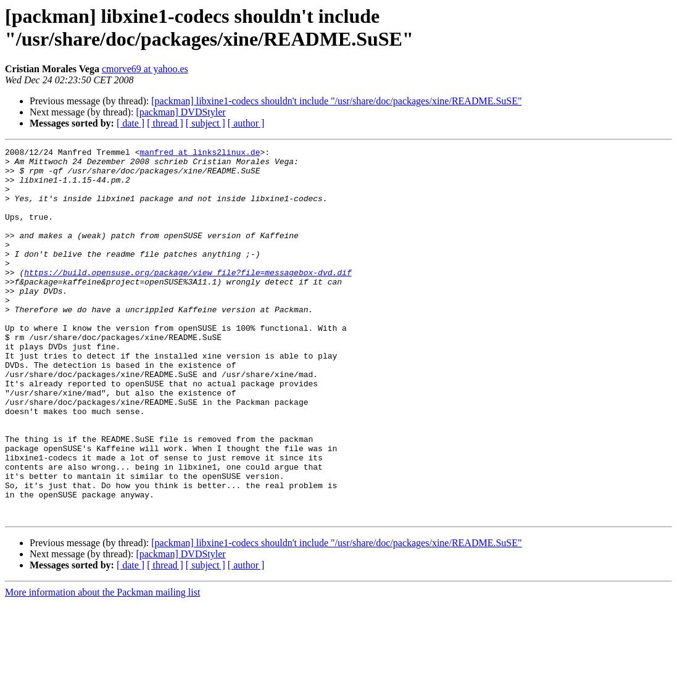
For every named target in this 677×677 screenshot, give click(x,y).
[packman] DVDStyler (180, 112)
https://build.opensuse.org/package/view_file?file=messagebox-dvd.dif (187, 298)
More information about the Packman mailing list (102, 666)
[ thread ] (165, 123)
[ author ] (246, 123)
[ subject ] (205, 123)
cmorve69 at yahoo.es (145, 69)
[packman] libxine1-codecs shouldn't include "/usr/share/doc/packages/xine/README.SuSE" (336, 101)
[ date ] (130, 123)
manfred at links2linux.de (199, 153)
